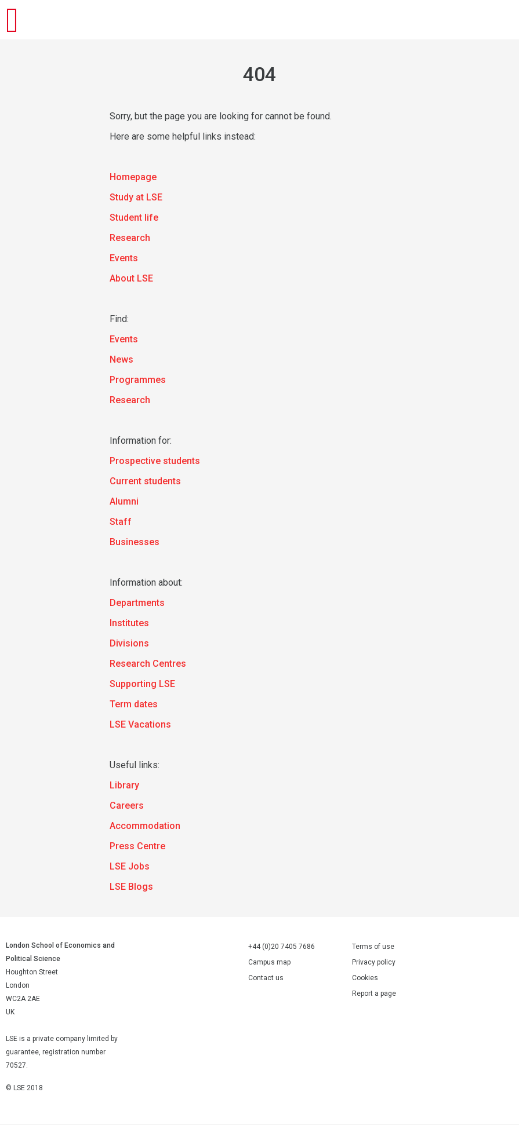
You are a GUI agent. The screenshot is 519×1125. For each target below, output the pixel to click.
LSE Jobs (130, 867)
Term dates (134, 705)
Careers (127, 806)
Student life (134, 218)
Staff (121, 522)
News (121, 360)
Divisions (129, 644)
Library (124, 786)
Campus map (269, 963)
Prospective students (155, 461)
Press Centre (137, 847)
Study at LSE (136, 198)
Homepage (133, 178)
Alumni (124, 502)
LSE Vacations (140, 725)
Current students (145, 482)
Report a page (374, 995)
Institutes (129, 624)
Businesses (134, 543)
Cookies (365, 979)
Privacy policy (373, 963)
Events (124, 259)
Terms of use (373, 948)
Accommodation (145, 826)
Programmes (138, 380)
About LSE (131, 279)
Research (130, 238)
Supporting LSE (142, 685)
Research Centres (148, 664)
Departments (137, 603)
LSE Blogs (131, 887)
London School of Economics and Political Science (23, 20)
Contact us (266, 979)
